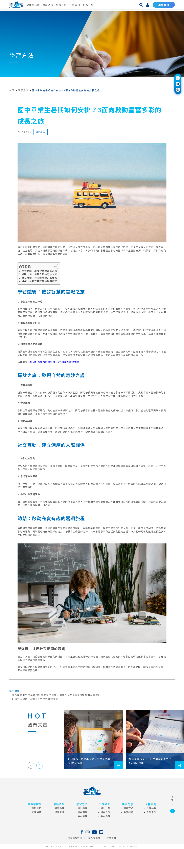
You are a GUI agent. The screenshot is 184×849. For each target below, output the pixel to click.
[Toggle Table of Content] (54, 266)
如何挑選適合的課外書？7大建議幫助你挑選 (54, 362)
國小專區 (83, 808)
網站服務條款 (75, 837)
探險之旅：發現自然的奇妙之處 (39, 274)
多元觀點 (128, 812)
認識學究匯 (33, 4)
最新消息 (48, 4)
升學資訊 (75, 4)
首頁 (12, 90)
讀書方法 (128, 808)
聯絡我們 (163, 4)
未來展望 (37, 812)
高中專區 (83, 816)
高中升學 (105, 816)
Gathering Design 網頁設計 (124, 846)
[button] (31, 765)
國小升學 (105, 808)
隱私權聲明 (94, 837)
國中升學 (105, 812)
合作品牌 (151, 808)
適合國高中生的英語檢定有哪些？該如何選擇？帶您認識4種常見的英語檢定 (56, 695)
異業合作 (151, 812)
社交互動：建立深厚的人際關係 (39, 277)
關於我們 (37, 808)
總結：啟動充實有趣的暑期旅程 (39, 281)
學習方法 (61, 4)
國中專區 (40, 132)
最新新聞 (60, 808)
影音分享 (88, 4)
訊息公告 (60, 812)
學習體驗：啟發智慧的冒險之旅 (39, 270)
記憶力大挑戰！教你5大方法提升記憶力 (35, 699)
